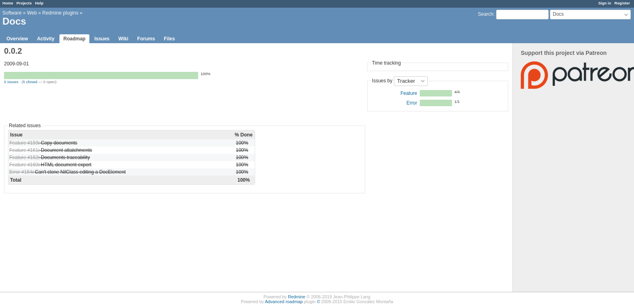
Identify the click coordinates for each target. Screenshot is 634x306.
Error (411, 103)
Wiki (123, 39)
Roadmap (74, 39)
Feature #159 (23, 143)
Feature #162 (23, 157)
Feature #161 (23, 150)
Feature (408, 93)
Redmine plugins (60, 13)
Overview (17, 39)
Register (622, 3)
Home (7, 3)
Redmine (296, 296)
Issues (101, 39)
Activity (45, 39)
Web (32, 13)
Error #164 (20, 172)
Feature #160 (23, 165)
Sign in (604, 3)
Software (11, 13)
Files (169, 39)
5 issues (11, 82)
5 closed (30, 82)
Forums (146, 39)
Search (485, 14)
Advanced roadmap (284, 301)
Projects (24, 3)
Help (39, 3)
